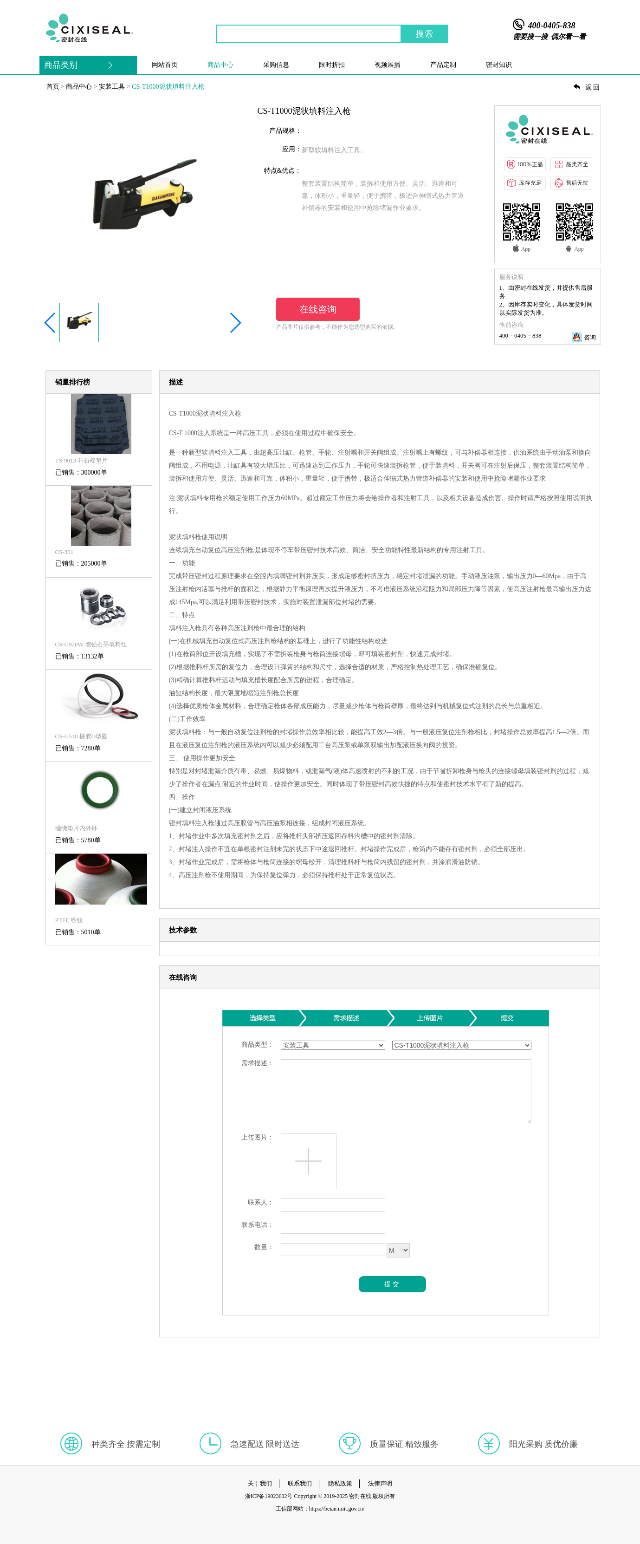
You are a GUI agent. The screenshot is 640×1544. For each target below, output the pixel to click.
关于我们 (260, 1483)
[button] (50, 323)
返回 (587, 87)
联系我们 (300, 1483)
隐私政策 (340, 1483)
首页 (52, 86)
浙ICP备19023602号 (269, 1496)
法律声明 (380, 1483)
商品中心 (79, 86)
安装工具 (112, 86)
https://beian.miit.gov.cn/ (337, 1508)
